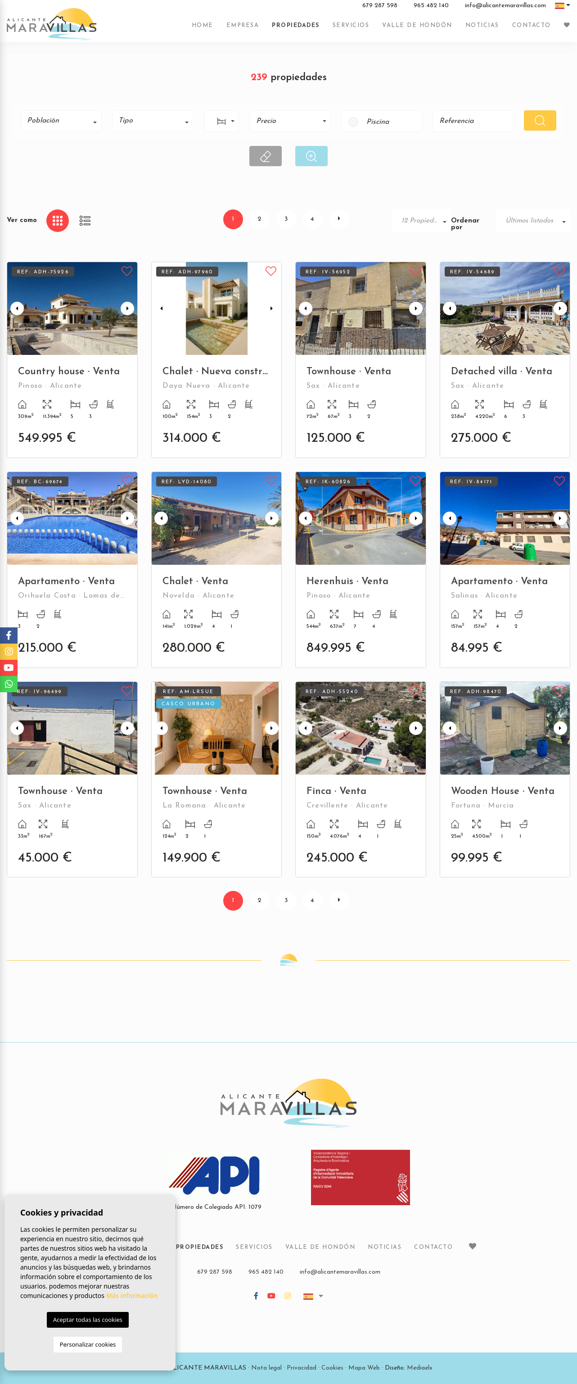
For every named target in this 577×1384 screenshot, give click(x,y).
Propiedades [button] (296, 28)
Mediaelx (420, 1368)
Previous (15, 308)
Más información (132, 1295)
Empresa (242, 28)
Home (202, 28)
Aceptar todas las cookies (87, 1320)
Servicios (351, 28)
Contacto (531, 28)
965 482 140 (431, 8)
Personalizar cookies (88, 1344)
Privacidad (301, 1368)
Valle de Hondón (417, 28)
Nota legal (266, 1368)
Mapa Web (364, 1368)
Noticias (482, 28)
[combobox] (61, 121)
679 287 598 (379, 8)
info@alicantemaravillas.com (505, 8)
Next (128, 308)
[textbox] (64, 121)
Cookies (332, 1368)
